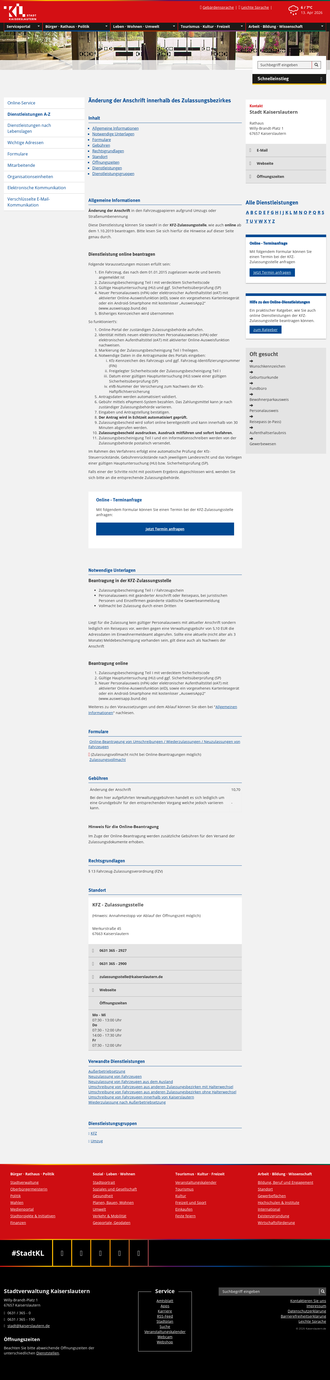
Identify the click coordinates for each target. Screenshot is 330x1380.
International (269, 1209)
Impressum (316, 1305)
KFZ (94, 1133)
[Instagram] (120, 1253)
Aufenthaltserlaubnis (268, 432)
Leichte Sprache (255, 7)
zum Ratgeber (265, 329)
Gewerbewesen (263, 443)
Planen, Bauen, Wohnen (113, 1202)
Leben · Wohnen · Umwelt (144, 26)
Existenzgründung (273, 1215)
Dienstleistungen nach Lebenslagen (29, 128)
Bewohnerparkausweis (269, 399)
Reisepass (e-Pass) (265, 421)
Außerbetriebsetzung (106, 1071)
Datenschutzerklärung (307, 1311)
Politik (15, 1195)
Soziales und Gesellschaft (115, 1189)
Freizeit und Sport (190, 1202)
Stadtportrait (104, 1182)
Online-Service (21, 103)
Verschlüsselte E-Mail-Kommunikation (28, 202)
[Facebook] (62, 1253)
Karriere (165, 1311)
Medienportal (22, 1209)
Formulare (17, 154)
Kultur (180, 1195)
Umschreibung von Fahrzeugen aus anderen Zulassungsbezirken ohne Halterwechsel (162, 1091)
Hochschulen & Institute (278, 1202)
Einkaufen (184, 1209)
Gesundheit (103, 1195)
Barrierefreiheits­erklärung (303, 1316)
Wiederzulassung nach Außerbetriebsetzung (127, 1102)
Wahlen (16, 1202)
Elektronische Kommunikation (36, 188)
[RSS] (139, 1253)
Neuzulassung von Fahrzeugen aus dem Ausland (130, 1081)
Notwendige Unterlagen (113, 134)
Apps (165, 1305)
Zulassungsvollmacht (107, 759)
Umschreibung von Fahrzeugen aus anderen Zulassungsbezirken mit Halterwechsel (160, 1086)
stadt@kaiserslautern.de (28, 1325)
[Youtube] (100, 1253)
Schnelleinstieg (292, 79)
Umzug (97, 1140)
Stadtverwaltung (24, 1182)
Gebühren (101, 145)
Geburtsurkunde (264, 377)
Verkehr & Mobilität (109, 1215)
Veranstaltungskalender (196, 1182)
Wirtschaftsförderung (276, 1222)
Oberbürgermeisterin (28, 1189)
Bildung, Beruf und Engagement (285, 1182)
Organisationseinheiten (30, 176)
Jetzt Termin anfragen (165, 528)
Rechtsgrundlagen (108, 151)
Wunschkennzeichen (267, 366)
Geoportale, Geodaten (111, 1222)
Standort (100, 156)
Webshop (165, 1342)
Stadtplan (164, 1321)
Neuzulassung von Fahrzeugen (115, 1076)
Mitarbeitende (21, 165)
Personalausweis (264, 410)
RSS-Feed (165, 1316)
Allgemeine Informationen (115, 128)
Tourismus (184, 1189)
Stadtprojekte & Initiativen (32, 1215)
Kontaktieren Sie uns (308, 1300)
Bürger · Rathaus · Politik (76, 26)
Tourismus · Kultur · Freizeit (212, 26)
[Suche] (316, 65)
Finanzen (18, 1222)
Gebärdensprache (218, 7)
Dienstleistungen (107, 168)
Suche (165, 1326)
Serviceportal (23, 26)
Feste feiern (185, 1215)
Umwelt (99, 1209)
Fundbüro (258, 388)
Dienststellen (47, 1353)
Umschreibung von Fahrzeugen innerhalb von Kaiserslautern (141, 1097)
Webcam (165, 1336)
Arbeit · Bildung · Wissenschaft (286, 26)
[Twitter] (81, 1253)
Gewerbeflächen (272, 1195)
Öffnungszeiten (105, 162)
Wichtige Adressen (25, 142)
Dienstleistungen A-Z (28, 114)
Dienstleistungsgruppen (113, 173)
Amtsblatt (164, 1300)
